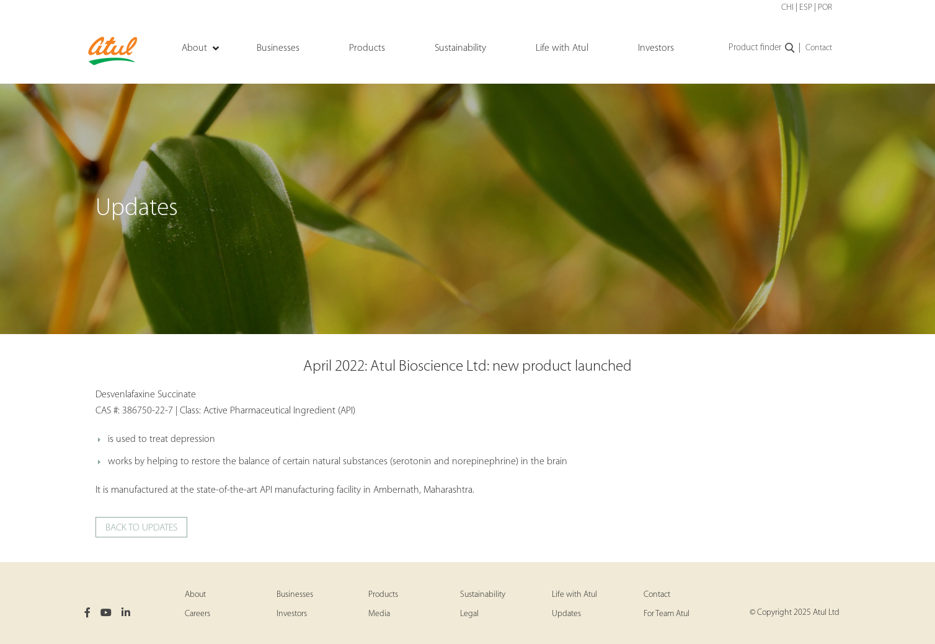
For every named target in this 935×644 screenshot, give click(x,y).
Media (379, 614)
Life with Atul (574, 594)
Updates (566, 614)
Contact (818, 48)
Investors (292, 614)
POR (825, 7)
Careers (197, 614)
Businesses (295, 594)
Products (383, 594)
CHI (787, 7)
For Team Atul (666, 614)
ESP (805, 7)
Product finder (762, 48)
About (195, 594)
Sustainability (482, 594)
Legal (469, 614)
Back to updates (141, 528)
